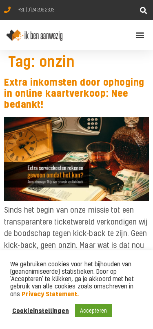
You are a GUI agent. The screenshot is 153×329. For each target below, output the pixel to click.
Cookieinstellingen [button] (40, 310)
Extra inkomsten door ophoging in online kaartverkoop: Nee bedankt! (74, 93)
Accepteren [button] (93, 310)
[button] (144, 10)
